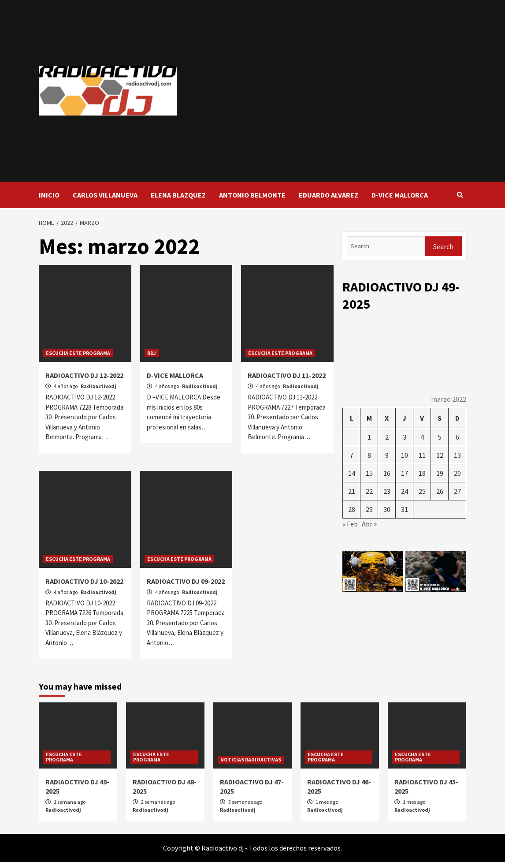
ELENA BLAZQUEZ (178, 194)
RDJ (151, 353)
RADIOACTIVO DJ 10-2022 (84, 581)
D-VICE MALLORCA (399, 194)
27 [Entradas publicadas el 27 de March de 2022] (457, 491)
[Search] (386, 246)
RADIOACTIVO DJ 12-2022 (84, 375)
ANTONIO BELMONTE (252, 194)
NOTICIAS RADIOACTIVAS (250, 759)
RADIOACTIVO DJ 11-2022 (287, 375)
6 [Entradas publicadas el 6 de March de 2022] (457, 437)
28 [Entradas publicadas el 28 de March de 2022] (351, 509)
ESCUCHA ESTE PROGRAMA (78, 353)
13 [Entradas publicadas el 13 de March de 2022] (457, 455)
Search (443, 246)
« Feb (350, 523)
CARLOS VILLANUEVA (105, 194)
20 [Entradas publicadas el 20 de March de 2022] (457, 473)
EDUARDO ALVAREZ (328, 194)
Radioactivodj (98, 386)
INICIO (49, 194)
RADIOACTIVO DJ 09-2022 (186, 581)
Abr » (369, 523)
